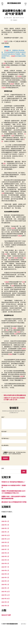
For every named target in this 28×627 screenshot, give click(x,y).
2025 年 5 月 (5, 556)
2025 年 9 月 (5, 542)
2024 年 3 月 (5, 581)
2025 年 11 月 (5, 539)
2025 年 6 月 (5, 553)
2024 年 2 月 (5, 584)
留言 (3, 417)
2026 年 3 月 (5, 525)
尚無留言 (15, 20)
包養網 (13, 56)
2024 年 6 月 (5, 570)
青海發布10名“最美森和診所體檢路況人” (13, 482)
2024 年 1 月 (5, 588)
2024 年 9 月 (5, 560)
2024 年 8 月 (5, 563)
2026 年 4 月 (5, 521)
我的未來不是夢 (6, 615)
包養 (5, 41)
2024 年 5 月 (5, 574)
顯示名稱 (4, 431)
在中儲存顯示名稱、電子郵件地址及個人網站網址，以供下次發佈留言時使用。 (14, 453)
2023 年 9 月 (5, 602)
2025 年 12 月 (5, 535)
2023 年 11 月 (5, 595)
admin (10, 17)
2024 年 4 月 (5, 577)
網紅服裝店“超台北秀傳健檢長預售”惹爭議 (13, 502)
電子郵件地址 (5, 438)
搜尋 (2, 468)
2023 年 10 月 (5, 598)
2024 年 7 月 (5, 567)
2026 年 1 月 (5, 532)
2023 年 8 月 (5, 605)
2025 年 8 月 (5, 546)
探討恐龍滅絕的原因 (14, 3)
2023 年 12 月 (5, 591)
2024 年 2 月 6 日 (19, 17)
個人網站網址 (5, 445)
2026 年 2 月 (5, 528)
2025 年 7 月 (5, 549)
